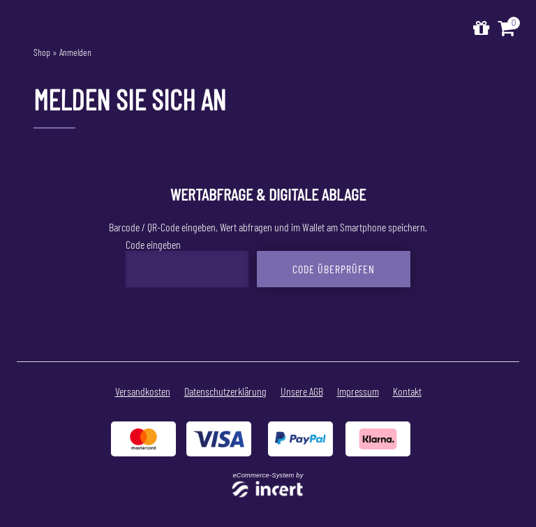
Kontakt (407, 391)
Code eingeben (153, 244)
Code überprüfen (333, 268)
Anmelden (75, 52)
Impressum (358, 391)
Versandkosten (142, 391)
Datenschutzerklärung (225, 391)
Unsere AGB (302, 391)
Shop (42, 52)
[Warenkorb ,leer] (507, 28)
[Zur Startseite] (481, 28)
